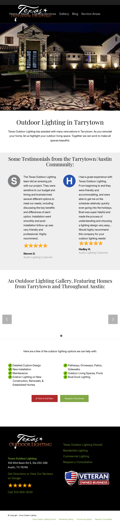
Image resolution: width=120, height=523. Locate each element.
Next (113, 319)
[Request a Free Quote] (74, 398)
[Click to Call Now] (45, 398)
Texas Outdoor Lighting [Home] (82, 444)
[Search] (25, 32)
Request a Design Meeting (23, 72)
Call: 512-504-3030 (20, 492)
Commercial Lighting (76, 456)
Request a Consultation (77, 462)
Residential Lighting (75, 450)
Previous (7, 319)
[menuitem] (13, 14)
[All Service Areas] (30, 410)
